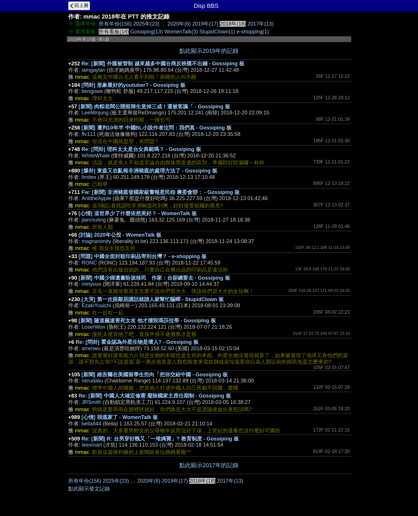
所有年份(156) (115, 24)
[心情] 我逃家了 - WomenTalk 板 (120, 417)
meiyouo (91, 284)
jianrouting (94, 220)
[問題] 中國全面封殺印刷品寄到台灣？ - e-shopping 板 (143, 256)
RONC (89, 263)
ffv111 (89, 134)
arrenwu (91, 348)
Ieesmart (92, 445)
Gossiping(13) (146, 32)
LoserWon (93, 327)
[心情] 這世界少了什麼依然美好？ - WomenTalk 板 (138, 213)
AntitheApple (96, 198)
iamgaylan (93, 70)
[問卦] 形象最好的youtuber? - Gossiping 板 (133, 85)
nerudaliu (92, 381)
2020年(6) (179, 24)
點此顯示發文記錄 (89, 489)
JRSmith (91, 402)
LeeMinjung (95, 113)
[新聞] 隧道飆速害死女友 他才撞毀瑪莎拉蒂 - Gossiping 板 (147, 320)
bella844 (91, 424)
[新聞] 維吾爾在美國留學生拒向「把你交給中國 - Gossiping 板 (155, 374)
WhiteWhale (96, 156)
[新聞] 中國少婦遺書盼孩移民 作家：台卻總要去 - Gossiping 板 (154, 278)
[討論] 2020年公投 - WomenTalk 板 (120, 235)
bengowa (92, 91)
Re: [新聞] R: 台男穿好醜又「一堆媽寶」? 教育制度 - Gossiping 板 (160, 439)
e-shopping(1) (253, 32)
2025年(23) (146, 24)
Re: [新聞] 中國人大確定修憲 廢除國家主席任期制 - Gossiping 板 (155, 396)
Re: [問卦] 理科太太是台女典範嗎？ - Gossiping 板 (141, 149)
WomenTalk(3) (181, 32)
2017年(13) (260, 24)
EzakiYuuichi (96, 305)
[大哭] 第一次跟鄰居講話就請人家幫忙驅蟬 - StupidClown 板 (153, 299)
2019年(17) (205, 24)
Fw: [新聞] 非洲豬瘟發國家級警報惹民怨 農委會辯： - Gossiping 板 (161, 192)
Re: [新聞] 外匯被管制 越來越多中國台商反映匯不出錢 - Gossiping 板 (163, 63)
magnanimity (96, 241)
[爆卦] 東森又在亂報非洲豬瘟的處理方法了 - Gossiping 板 (149, 171)
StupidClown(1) (217, 32)
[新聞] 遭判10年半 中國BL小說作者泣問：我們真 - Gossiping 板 (157, 128)
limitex (89, 177)
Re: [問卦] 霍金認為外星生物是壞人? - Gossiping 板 (137, 342)
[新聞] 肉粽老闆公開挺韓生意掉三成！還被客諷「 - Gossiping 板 (154, 106)
